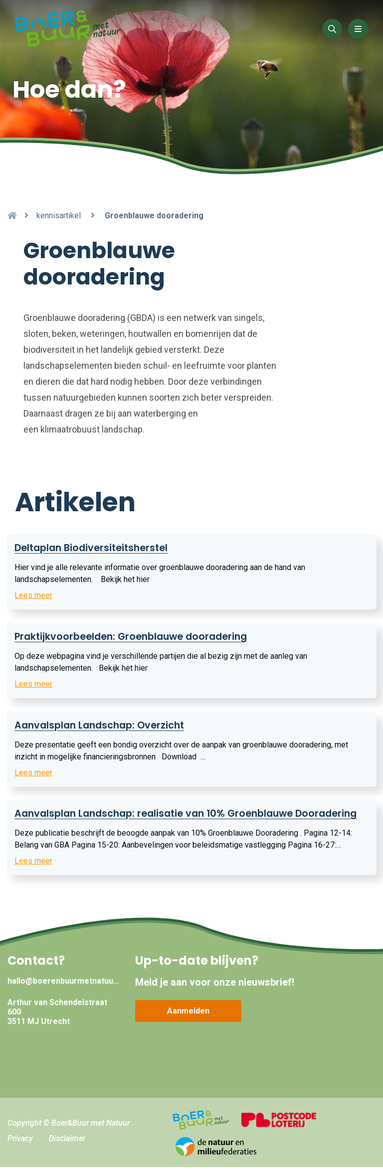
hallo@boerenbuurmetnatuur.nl (63, 987)
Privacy (20, 1145)
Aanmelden (188, 1017)
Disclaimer (67, 1145)
